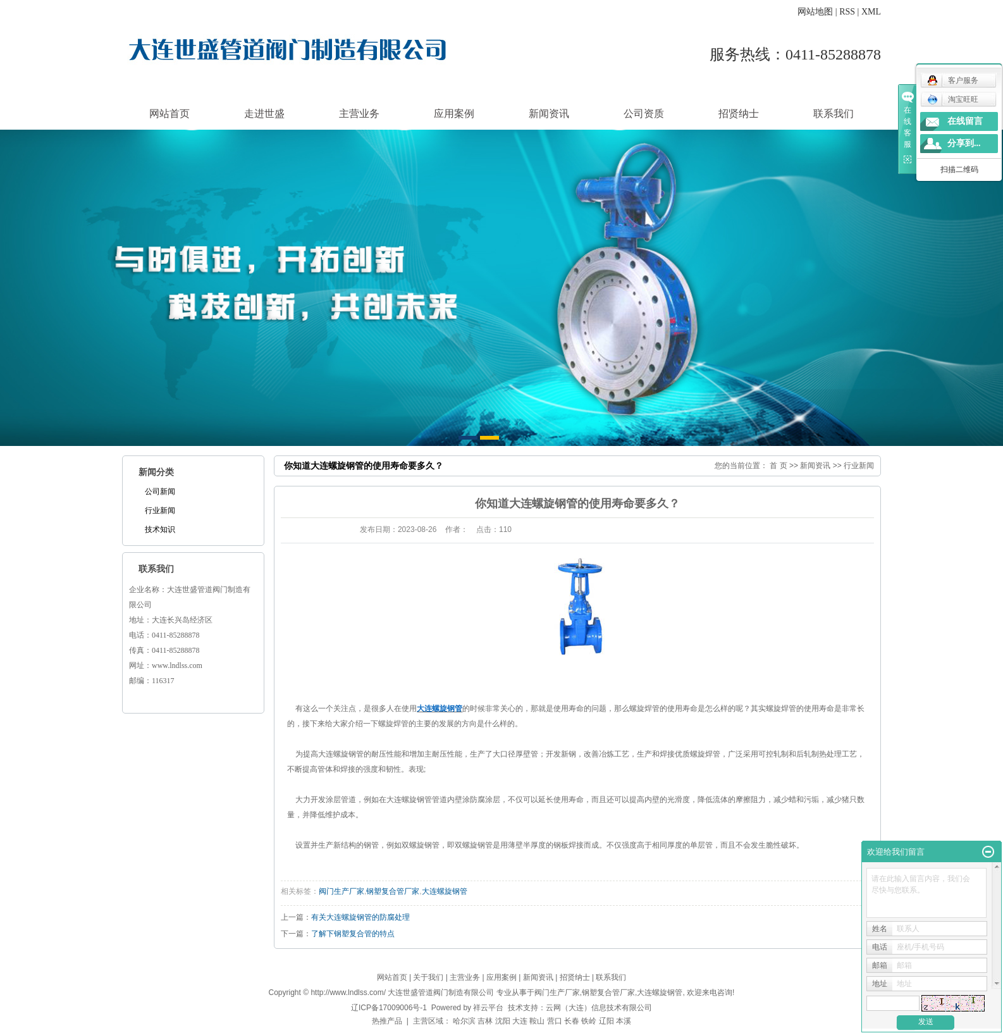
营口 (554, 1021)
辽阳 (606, 1021)
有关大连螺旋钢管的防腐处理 (360, 917)
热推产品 (387, 1021)
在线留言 (965, 121)
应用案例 (454, 113)
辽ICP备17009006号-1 (389, 1007)
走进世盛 (264, 113)
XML (871, 11)
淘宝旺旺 (952, 99)
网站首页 (169, 113)
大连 (519, 1021)
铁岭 (588, 1021)
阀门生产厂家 (341, 891)
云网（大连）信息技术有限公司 (599, 1007)
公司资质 (644, 113)
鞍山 (537, 1021)
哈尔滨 (464, 1021)
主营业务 (359, 113)
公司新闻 (160, 491)
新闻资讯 (549, 113)
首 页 (778, 465)
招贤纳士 (738, 113)
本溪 (623, 1021)
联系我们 (833, 113)
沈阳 (502, 1021)
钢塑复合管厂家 (392, 891)
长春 (571, 1021)
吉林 (485, 1021)
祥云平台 (488, 1007)
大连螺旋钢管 (444, 891)
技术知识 (160, 529)
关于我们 (428, 977)
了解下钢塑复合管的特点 (353, 933)
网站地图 (815, 11)
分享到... (964, 143)
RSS (847, 11)
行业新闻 (160, 510)
